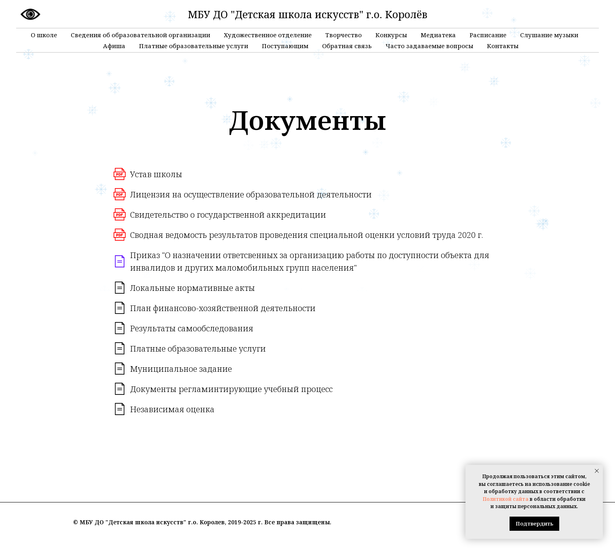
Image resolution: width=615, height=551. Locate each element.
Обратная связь (347, 46)
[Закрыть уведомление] (597, 471)
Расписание (488, 35)
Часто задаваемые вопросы (429, 46)
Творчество (343, 35)
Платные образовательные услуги (193, 46)
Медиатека (438, 35)
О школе (44, 35)
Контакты (502, 46)
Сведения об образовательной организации (140, 35)
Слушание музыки (549, 35)
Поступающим (285, 46)
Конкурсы (391, 35)
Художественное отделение (268, 35)
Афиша (114, 46)
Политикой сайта (506, 499)
